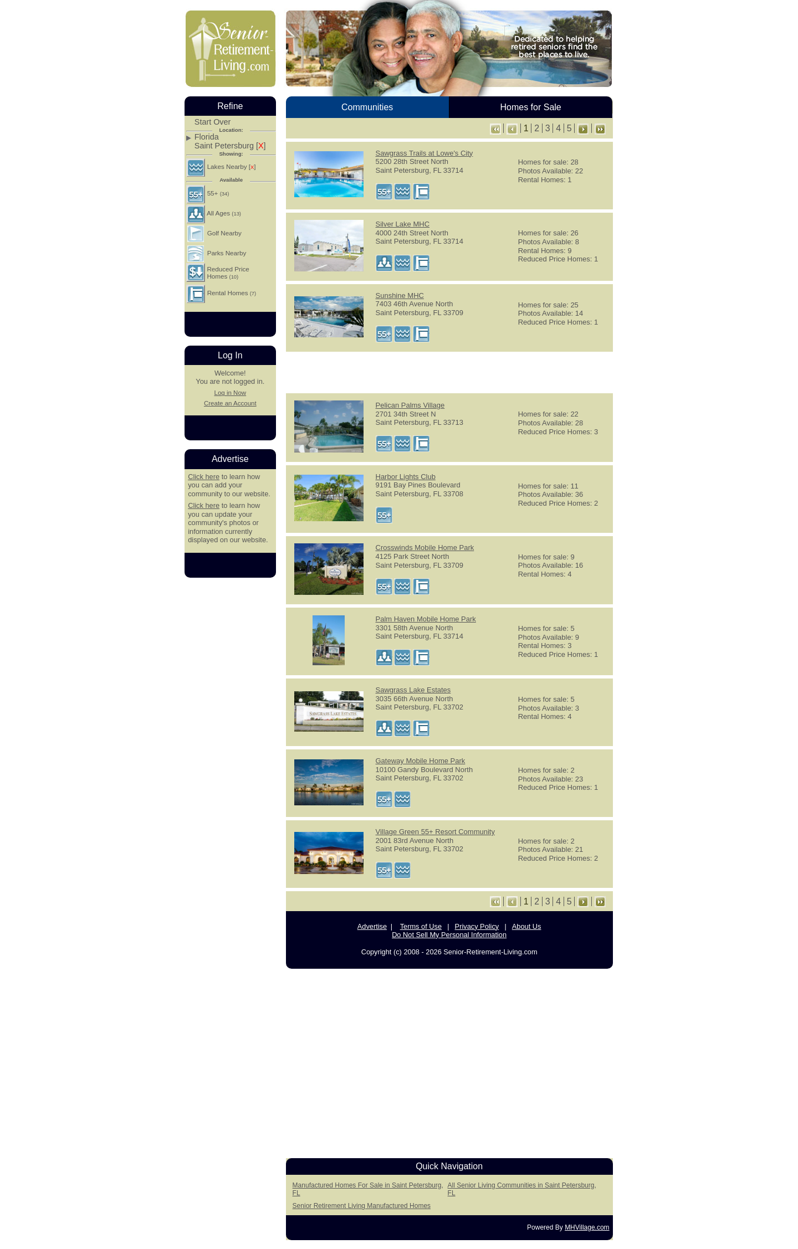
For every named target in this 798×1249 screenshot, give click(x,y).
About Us (526, 926)
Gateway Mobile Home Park (421, 761)
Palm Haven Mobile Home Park (426, 619)
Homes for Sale (530, 107)
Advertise (372, 926)
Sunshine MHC (400, 295)
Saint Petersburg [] (230, 146)
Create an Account (230, 403)
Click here (203, 476)
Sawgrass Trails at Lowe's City (424, 153)
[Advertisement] (449, 371)
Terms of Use (421, 926)
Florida (207, 137)
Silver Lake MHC (403, 224)
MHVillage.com (587, 1227)
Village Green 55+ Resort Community (435, 831)
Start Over (213, 122)
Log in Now (230, 392)
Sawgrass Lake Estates (413, 690)
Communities (367, 107)
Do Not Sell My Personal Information (449, 935)
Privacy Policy (477, 926)
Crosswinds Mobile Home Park (425, 547)
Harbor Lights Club (406, 476)
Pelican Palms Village (410, 405)
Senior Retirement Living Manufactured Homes (362, 1206)
